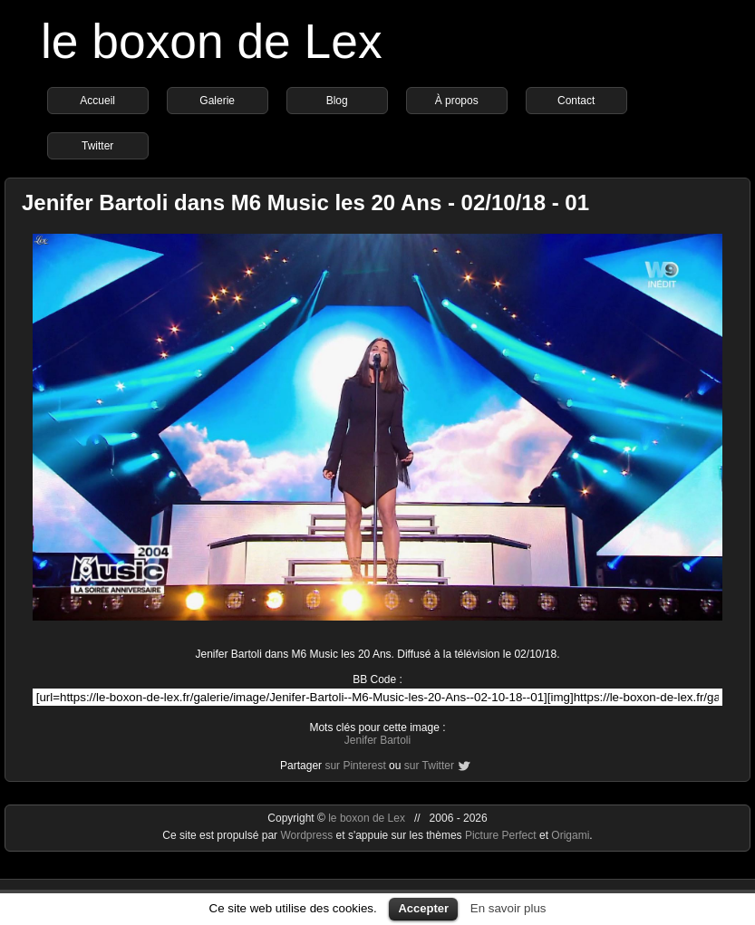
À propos (457, 100)
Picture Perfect (501, 835)
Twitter (97, 146)
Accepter (423, 908)
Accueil (97, 100)
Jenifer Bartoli (377, 740)
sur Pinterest (354, 765)
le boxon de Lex (211, 41)
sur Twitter (429, 765)
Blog (337, 100)
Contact (576, 100)
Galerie (217, 100)
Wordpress (307, 835)
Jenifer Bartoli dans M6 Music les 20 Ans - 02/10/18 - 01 (305, 202)
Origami (570, 835)
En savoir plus (508, 908)
